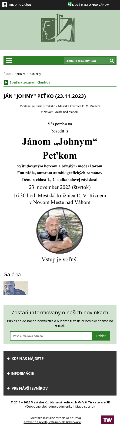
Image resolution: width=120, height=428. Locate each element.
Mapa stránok (85, 406)
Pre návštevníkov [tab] (27, 388)
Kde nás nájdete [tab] (25, 358)
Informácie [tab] (20, 373)
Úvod (7, 74)
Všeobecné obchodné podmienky (48, 406)
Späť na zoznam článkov (27, 82)
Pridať (101, 336)
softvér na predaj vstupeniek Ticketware (52, 422)
